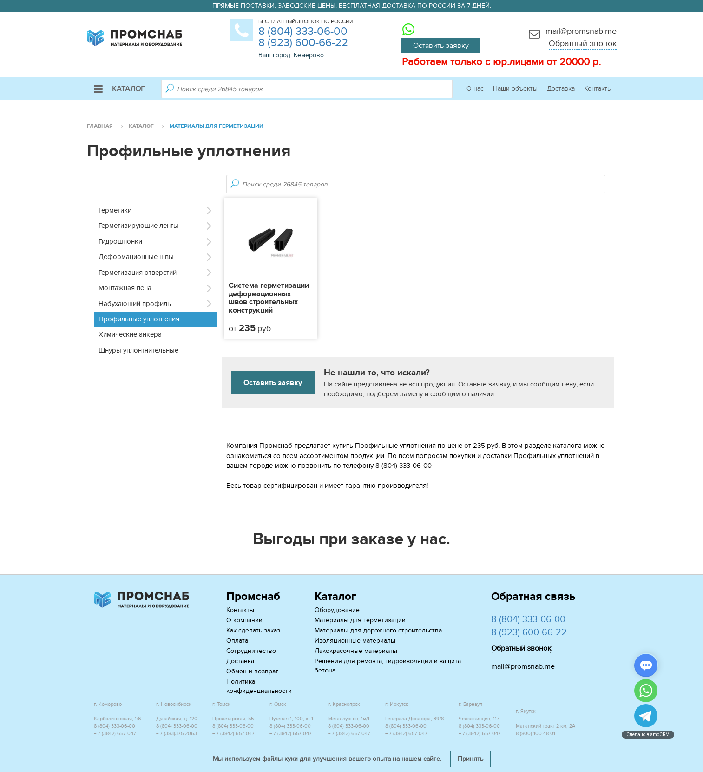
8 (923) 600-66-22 (303, 42)
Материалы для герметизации (360, 620)
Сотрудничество (251, 651)
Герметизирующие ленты (138, 225)
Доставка (561, 89)
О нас (475, 89)
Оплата (237, 641)
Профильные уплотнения (139, 319)
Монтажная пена (125, 288)
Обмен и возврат (252, 671)
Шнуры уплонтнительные (138, 350)
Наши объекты (515, 89)
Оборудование (337, 610)
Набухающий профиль (135, 303)
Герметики (115, 210)
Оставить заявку (441, 45)
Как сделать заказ (253, 630)
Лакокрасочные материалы (356, 651)
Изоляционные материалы (355, 641)
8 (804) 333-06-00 (303, 31)
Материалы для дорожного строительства (378, 630)
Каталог (119, 89)
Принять (470, 759)
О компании (244, 620)
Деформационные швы (136, 257)
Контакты (598, 89)
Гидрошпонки (120, 241)
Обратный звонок (583, 43)
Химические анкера (130, 334)
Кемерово (309, 55)
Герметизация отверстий (138, 272)
